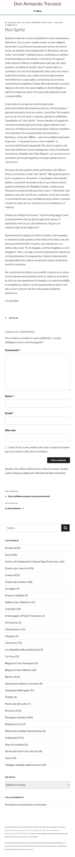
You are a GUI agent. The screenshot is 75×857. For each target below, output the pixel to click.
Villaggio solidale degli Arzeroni (23, 764)
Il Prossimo (11, 622)
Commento (13, 350)
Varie (8, 758)
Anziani (9, 548)
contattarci (29, 849)
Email (9, 413)
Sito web (10, 430)
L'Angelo (10, 636)
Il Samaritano (12, 629)
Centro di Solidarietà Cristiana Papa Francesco (32, 561)
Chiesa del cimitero (16, 582)
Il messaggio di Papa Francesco (23, 615)
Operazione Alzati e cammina (22, 683)
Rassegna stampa (15, 717)
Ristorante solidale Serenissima (23, 731)
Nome (9, 396)
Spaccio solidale (14, 744)
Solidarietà (11, 737)
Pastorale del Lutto (16, 703)
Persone (14, 318)
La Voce (9, 656)
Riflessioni (11, 724)
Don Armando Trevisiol (39, 23)
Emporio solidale (14, 595)
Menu (37, 11)
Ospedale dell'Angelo (17, 690)
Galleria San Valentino (17, 602)
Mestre (9, 676)
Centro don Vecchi (16, 568)
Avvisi (8, 554)
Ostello (9, 697)
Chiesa (9, 575)
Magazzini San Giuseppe (19, 663)
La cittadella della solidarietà (21, 649)
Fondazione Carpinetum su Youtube (25, 804)
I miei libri (10, 609)
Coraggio (10, 588)
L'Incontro (11, 642)
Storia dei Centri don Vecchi (21, 751)
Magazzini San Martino (18, 670)
